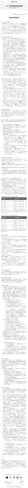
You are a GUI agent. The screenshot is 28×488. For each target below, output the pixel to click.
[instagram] (10, 477)
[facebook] (14, 477)
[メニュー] (2, 1)
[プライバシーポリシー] (8, 481)
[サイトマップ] (21, 483)
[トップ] (14, 1)
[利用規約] (21, 482)
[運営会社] (8, 483)
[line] (21, 477)
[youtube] (17, 477)
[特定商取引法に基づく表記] (8, 482)
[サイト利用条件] (21, 481)
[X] (7, 477)
